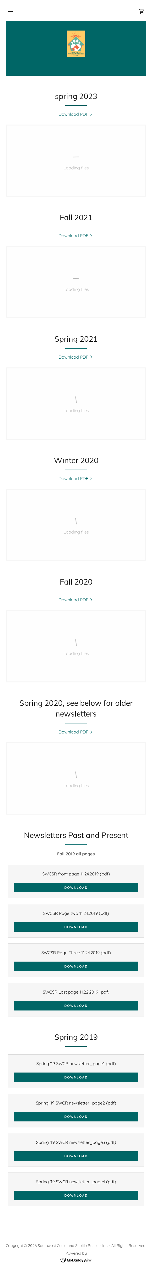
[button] (10, 11)
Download (76, 887)
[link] (141, 11)
